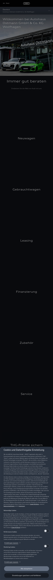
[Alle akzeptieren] (26, 568)
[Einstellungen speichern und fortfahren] (26, 575)
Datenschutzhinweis (9, 506)
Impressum (22, 506)
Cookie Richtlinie (34, 504)
